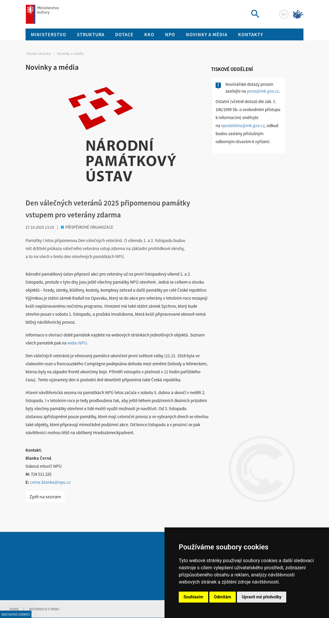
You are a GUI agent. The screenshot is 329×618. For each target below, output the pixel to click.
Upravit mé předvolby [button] (261, 597)
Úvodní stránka (38, 53)
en (284, 14)
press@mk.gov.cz (263, 91)
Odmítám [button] (222, 597)
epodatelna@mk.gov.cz (243, 125)
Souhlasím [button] (193, 597)
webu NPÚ (77, 343)
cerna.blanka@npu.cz (50, 482)
